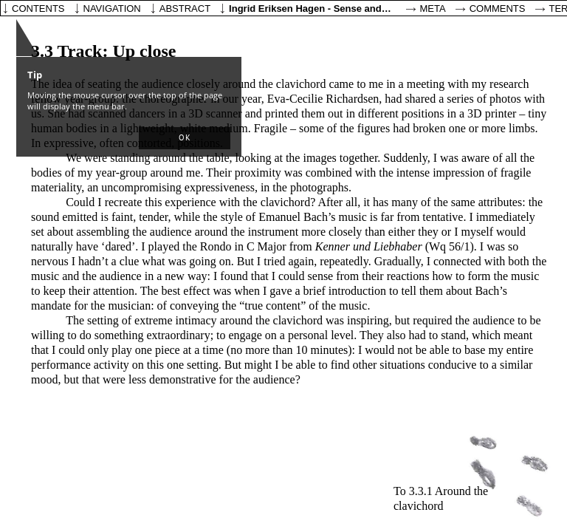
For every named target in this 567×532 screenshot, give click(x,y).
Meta (433, 8)
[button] (184, 138)
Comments (498, 8)
